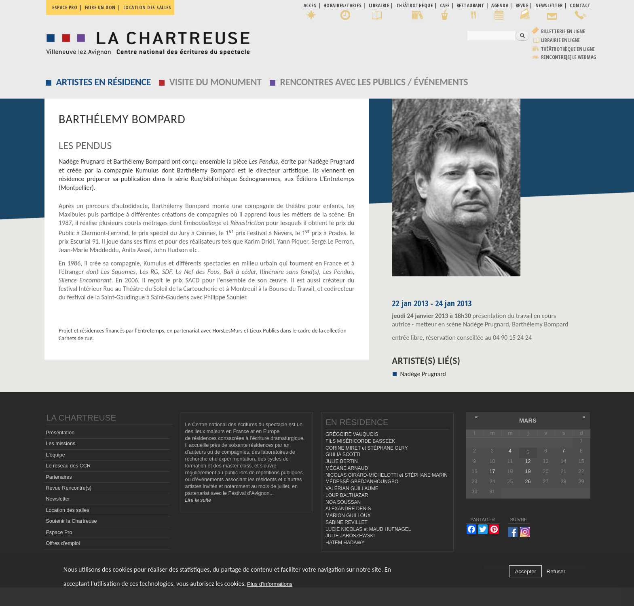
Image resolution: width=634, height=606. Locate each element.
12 (527, 479)
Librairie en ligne (560, 40)
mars (528, 439)
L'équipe (55, 473)
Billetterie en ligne (563, 31)
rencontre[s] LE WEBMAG (568, 57)
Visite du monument (215, 82)
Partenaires (59, 495)
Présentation (60, 451)
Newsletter (58, 517)
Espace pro (64, 7)
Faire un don (100, 7)
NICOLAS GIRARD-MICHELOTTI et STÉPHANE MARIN (386, 493)
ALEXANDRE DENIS (348, 527)
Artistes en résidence (103, 82)
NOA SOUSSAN (343, 520)
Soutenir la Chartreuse (71, 540)
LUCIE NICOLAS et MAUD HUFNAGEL (368, 547)
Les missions (60, 462)
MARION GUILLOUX (348, 534)
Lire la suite (198, 519)
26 (527, 500)
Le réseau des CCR (68, 484)
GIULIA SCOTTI (342, 473)
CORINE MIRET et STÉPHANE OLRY (366, 466)
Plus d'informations (269, 584)
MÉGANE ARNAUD (346, 487)
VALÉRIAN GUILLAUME (351, 507)
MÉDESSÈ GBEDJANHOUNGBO (361, 500)
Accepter (525, 571)
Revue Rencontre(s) (68, 506)
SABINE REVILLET (346, 541)
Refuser (556, 571)
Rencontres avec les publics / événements (374, 82)
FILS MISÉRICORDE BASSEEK (360, 460)
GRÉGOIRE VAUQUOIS (351, 453)
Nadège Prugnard (423, 374)
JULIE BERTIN (341, 480)
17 (492, 490)
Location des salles (147, 7)
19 (527, 490)
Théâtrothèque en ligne (568, 49)
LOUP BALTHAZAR (346, 514)
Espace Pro (59, 550)
